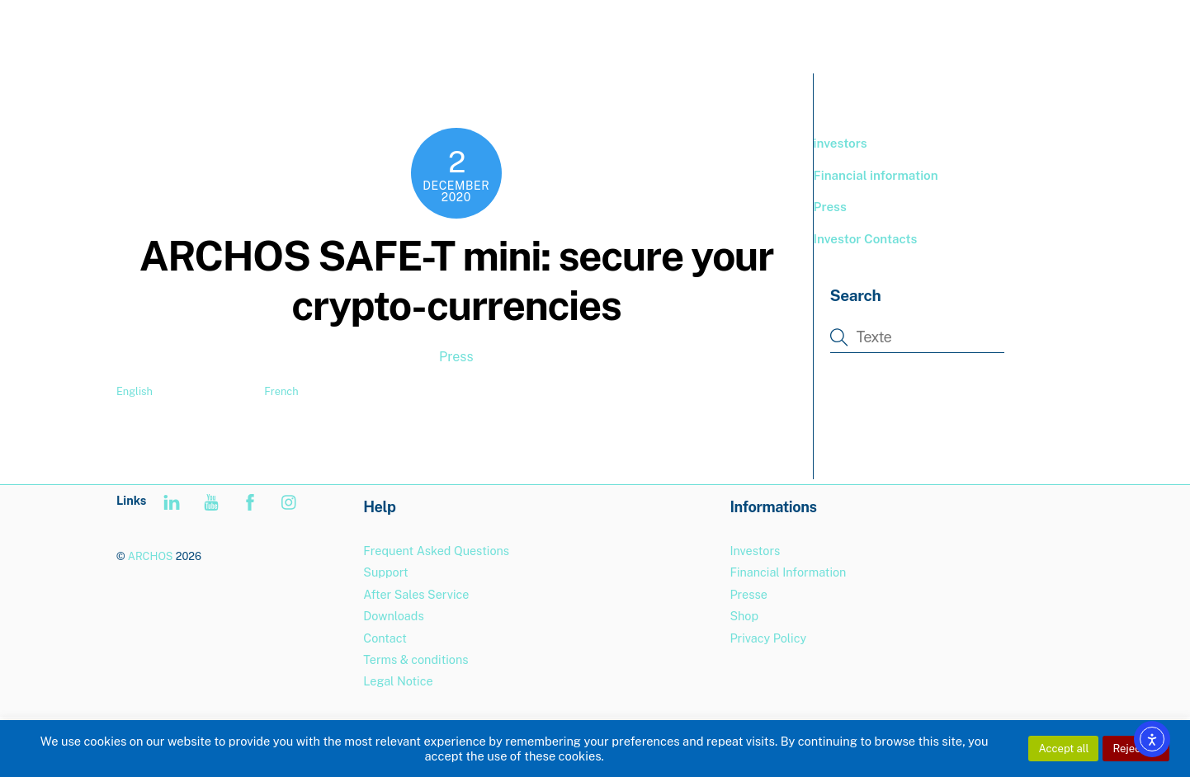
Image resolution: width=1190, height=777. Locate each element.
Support (964, 32)
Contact (385, 638)
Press (456, 357)
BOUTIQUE (878, 32)
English (134, 391)
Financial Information (788, 572)
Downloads (393, 616)
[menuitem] (1038, 33)
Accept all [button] (1063, 748)
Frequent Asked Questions (436, 551)
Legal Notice (397, 681)
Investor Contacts (866, 239)
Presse (748, 594)
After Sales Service (416, 594)
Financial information (876, 175)
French (281, 391)
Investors (755, 551)
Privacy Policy (768, 638)
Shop (744, 616)
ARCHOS (150, 556)
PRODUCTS (782, 32)
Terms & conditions (415, 659)
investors (840, 143)
